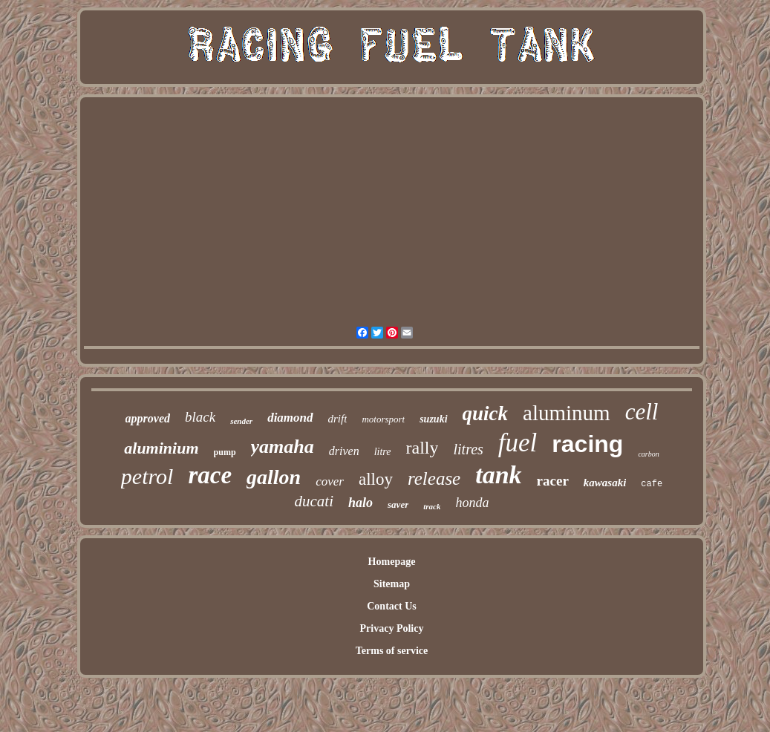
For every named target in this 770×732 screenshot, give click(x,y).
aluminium (161, 448)
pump (225, 452)
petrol (147, 476)
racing (587, 444)
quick (486, 413)
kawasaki (605, 482)
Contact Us (392, 606)
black (200, 417)
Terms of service (392, 650)
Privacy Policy (392, 628)
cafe (651, 484)
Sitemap (391, 583)
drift (338, 419)
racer (553, 480)
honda (472, 502)
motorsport (383, 419)
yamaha (282, 446)
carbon (648, 454)
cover (330, 481)
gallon (274, 476)
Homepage (392, 561)
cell (642, 412)
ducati (314, 501)
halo (360, 502)
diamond (290, 418)
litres (468, 449)
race (210, 475)
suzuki (433, 419)
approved (147, 418)
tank (498, 474)
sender (241, 420)
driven (344, 451)
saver (398, 504)
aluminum (566, 413)
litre (382, 451)
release (434, 478)
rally (422, 447)
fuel (517, 442)
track (431, 506)
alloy (376, 479)
